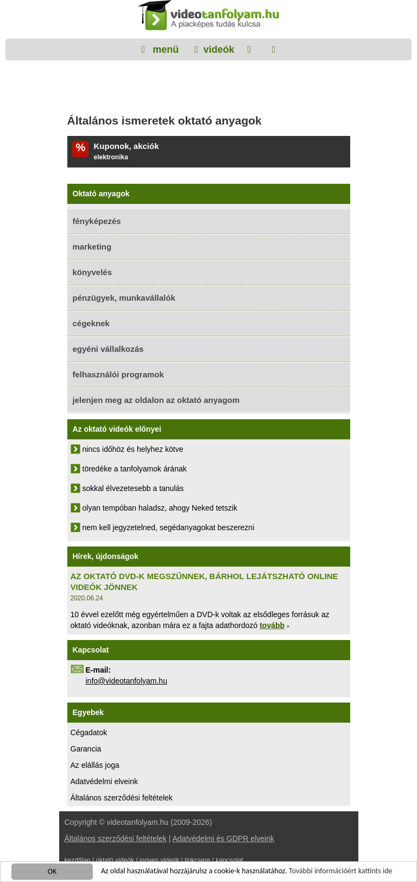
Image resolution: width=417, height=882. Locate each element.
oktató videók (115, 860)
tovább (272, 625)
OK (52, 872)
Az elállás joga (95, 765)
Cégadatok (89, 732)
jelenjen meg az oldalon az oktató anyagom (156, 400)
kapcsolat (229, 860)
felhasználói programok (118, 374)
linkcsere (197, 860)
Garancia (86, 748)
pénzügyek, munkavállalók (124, 297)
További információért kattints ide (340, 871)
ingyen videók (159, 860)
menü (164, 49)
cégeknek (91, 323)
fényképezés (97, 221)
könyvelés (92, 272)
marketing (92, 246)
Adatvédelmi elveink (104, 781)
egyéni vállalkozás (108, 348)
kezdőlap (78, 860)
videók (218, 49)
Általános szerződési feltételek (122, 797)
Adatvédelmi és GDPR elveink (223, 838)
